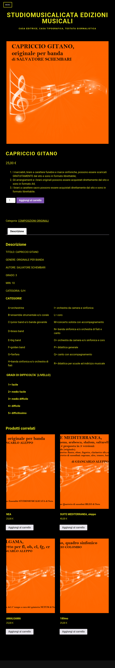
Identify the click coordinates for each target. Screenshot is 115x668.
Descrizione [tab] (17, 231)
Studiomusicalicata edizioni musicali (57, 18)
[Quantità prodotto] (10, 200)
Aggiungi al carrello (30, 200)
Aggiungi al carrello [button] (19, 527)
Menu (7, 5)
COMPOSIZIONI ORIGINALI (33, 220)
